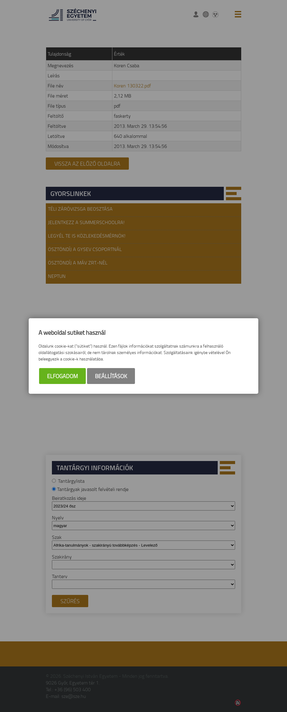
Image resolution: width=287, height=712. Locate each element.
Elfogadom (62, 376)
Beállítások (111, 376)
